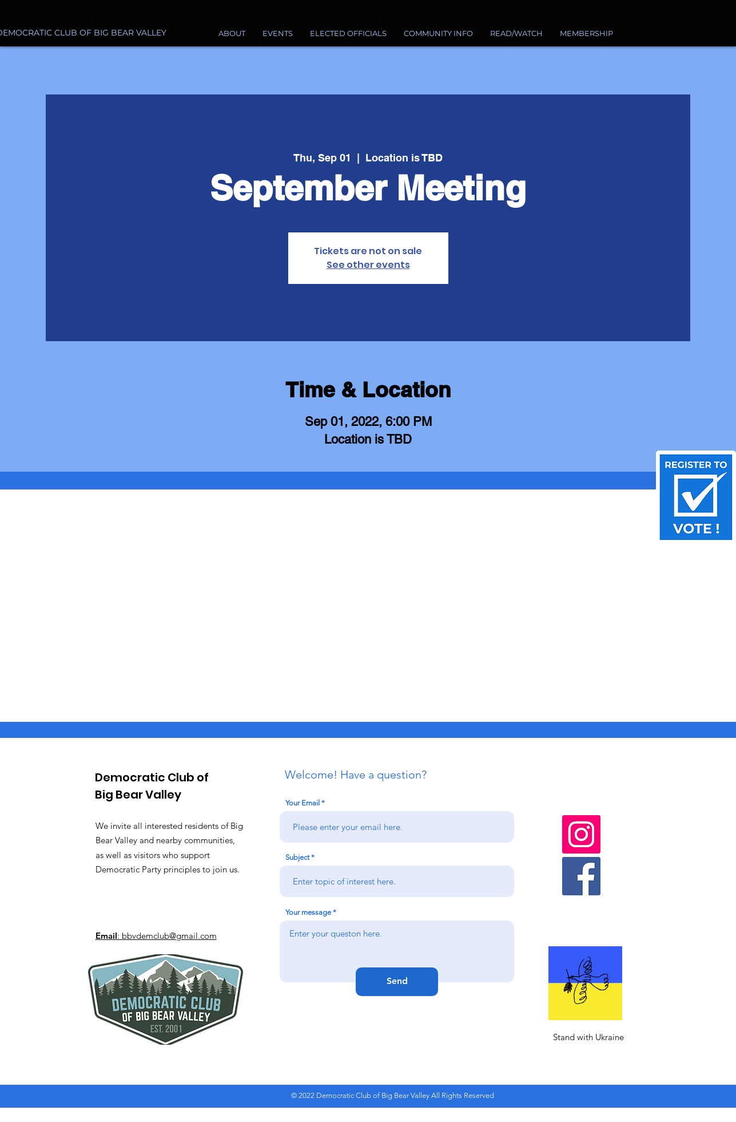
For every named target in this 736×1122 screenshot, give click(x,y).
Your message (308, 912)
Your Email (302, 803)
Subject (297, 857)
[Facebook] (581, 876)
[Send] (397, 981)
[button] (438, 33)
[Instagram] (581, 834)
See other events (368, 264)
